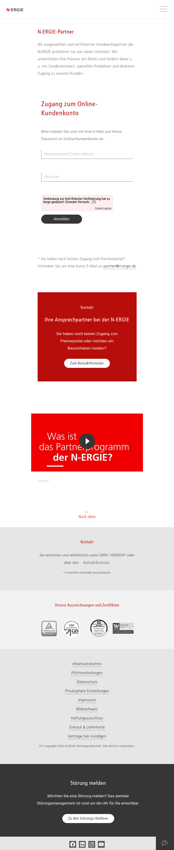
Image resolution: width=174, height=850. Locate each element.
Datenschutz (87, 682)
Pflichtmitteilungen (87, 672)
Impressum (87, 700)
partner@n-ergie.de (120, 266)
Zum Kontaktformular (87, 363)
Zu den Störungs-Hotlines (88, 818)
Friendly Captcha (103, 208)
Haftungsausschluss (87, 718)
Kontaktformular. (96, 562)
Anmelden (62, 219)
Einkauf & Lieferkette (87, 727)
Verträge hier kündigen (87, 736)
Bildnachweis (87, 709)
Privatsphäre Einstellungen (87, 691)
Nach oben (87, 514)
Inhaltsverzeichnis (87, 663)
